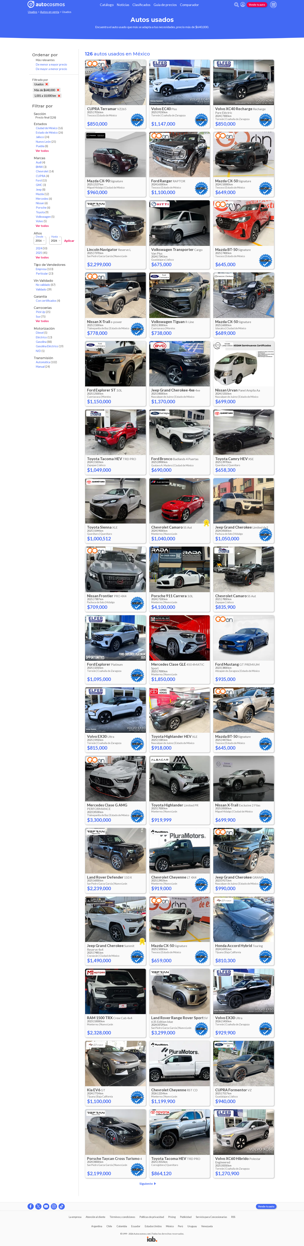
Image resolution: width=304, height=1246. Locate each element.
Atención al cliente (95, 1216)
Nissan (42, 203)
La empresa (75, 1216)
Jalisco (42, 137)
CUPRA (42, 176)
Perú (180, 1226)
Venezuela (207, 1226)
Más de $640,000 (46, 90)
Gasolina (44, 341)
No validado (45, 284)
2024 (41, 248)
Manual (43, 366)
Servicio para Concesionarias (211, 1216)
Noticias (123, 5)
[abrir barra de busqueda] (236, 5)
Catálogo (107, 5)
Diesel (41, 332)
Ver (42, 150)
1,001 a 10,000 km (47, 95)
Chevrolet (45, 171)
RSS (233, 1216)
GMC (41, 185)
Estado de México (49, 132)
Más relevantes (45, 60)
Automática (46, 362)
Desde (39, 236)
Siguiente (148, 1183)
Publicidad (186, 1216)
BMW (41, 166)
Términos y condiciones (122, 1216)
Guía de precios (165, 5)
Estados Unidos (153, 1226)
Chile (109, 1226)
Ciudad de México (49, 128)
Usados (32, 12)
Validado (44, 289)
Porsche (43, 207)
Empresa (44, 269)
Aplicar (69, 240)
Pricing (172, 1216)
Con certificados (48, 300)
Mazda (42, 194)
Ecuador (135, 1226)
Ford (41, 180)
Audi (40, 162)
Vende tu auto (257, 4)
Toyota (42, 212)
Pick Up (43, 312)
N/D (40, 351)
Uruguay (192, 1226)
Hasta (54, 236)
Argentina (96, 1226)
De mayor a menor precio (51, 69)
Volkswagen (45, 216)
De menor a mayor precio (51, 64)
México (170, 1226)
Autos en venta (49, 12)
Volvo (41, 221)
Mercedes (44, 198)
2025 (41, 252)
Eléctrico (44, 337)
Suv (41, 316)
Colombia (122, 1226)
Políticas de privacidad (152, 1216)
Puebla (42, 146)
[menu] (273, 4)
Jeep (40, 189)
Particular (44, 273)
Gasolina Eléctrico (49, 346)
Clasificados (141, 5)
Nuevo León (46, 141)
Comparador (189, 5)
